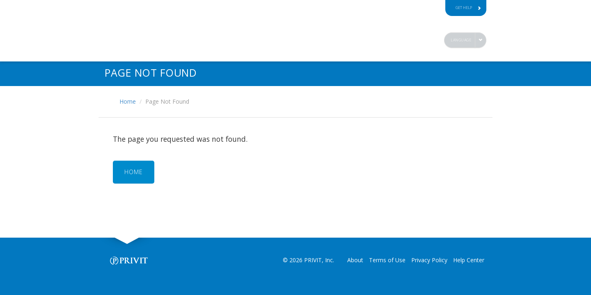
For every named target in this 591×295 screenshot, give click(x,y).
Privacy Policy (429, 260)
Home (127, 101)
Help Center (468, 260)
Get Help (468, 7)
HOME (133, 172)
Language (461, 40)
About (355, 260)
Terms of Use (387, 260)
